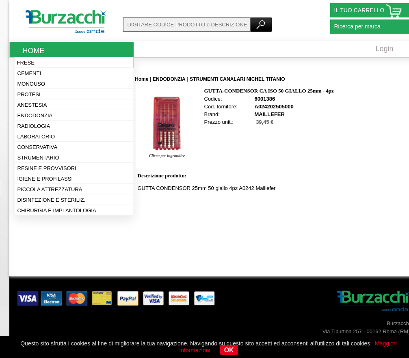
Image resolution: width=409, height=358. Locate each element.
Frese (26, 63)
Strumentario (38, 158)
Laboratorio (36, 137)
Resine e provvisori (46, 168)
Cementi (29, 73)
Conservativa (37, 147)
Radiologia (33, 126)
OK (229, 350)
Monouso (31, 84)
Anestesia (32, 105)
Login (385, 49)
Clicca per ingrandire (167, 155)
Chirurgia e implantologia (56, 210)
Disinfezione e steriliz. (51, 200)
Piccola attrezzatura (49, 189)
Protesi (29, 94)
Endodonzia (35, 115)
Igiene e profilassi (45, 179)
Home (34, 51)
